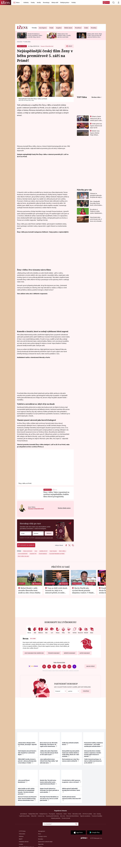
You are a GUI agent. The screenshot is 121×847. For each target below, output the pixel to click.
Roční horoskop (85, 653)
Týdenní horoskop (53, 653)
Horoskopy (46, 2)
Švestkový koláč (66, 818)
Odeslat (48, 532)
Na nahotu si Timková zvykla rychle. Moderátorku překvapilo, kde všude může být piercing (96, 211)
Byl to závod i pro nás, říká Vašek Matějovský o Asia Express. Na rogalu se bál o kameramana (48, 744)
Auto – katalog (97, 814)
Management (41, 831)
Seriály (39, 2)
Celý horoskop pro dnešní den (34, 653)
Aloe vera (62, 816)
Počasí (69, 814)
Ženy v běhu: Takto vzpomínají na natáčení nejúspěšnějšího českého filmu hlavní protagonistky (56, 494)
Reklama (21, 836)
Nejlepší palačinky (55, 818)
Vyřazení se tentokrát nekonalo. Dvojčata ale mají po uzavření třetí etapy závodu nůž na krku (96, 195)
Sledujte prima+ (64, 2)
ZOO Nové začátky (87, 814)
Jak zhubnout (23, 814)
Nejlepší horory (43, 814)
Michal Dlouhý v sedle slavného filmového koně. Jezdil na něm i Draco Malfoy (29, 590)
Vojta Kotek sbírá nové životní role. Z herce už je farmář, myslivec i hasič (96, 219)
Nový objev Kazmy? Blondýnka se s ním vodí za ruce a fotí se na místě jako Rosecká (49, 798)
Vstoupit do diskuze (26, 545)
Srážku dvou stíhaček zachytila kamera (70, 743)
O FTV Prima (22, 831)
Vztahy (33, 2)
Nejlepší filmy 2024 (33, 814)
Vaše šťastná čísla (59, 662)
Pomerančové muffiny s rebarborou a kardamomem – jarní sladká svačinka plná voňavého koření (93, 744)
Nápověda (40, 844)
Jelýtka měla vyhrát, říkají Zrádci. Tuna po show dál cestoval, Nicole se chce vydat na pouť (94, 36)
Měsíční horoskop (69, 653)
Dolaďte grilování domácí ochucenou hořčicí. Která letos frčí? (71, 798)
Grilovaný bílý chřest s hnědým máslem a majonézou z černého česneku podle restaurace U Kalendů (92, 753)
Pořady (74, 2)
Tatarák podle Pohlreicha (52, 816)
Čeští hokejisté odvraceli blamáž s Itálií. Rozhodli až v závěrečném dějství (27, 752)
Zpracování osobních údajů (45, 841)
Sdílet (70, 46)
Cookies (21, 844)
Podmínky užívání (23, 841)
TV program (52, 814)
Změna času (59, 814)
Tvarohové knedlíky (97, 816)
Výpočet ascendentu (85, 816)
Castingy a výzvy (42, 836)
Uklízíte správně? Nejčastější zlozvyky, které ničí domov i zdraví (71, 790)
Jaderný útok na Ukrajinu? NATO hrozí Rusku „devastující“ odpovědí (27, 744)
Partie (65, 814)
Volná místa (22, 834)
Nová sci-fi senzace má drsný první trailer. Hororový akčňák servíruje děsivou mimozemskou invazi (27, 798)
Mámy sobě (55, 2)
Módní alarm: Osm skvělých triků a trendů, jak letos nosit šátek (64, 35)
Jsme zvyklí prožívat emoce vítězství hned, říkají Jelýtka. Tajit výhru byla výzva (49, 761)
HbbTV (21, 839)
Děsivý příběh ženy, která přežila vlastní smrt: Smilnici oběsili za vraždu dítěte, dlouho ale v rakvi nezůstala (70, 753)
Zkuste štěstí (90, 666)
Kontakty (40, 839)
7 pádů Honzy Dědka (24, 816)
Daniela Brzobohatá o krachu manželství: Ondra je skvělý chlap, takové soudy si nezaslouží (35, 36)
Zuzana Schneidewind (47, 46)
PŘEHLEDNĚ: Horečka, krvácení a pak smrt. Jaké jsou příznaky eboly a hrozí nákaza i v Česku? (27, 761)
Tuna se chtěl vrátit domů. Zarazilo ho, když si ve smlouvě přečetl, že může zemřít (56, 591)
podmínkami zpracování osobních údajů (44, 537)
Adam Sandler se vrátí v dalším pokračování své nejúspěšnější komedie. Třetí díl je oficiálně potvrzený (26, 791)
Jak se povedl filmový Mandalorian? (23, 781)
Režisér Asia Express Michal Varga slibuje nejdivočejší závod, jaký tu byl (96, 134)
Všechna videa (96, 97)
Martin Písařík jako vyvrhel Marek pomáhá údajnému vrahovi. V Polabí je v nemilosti (82, 591)
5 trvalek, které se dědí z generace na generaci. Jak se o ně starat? (71, 781)
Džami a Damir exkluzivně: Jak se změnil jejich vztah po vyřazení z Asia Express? (96, 120)
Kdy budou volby (76, 814)
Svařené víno (41, 816)
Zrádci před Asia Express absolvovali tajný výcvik (96, 125)
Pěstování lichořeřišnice (72, 816)
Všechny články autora (64, 508)
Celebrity (26, 2)
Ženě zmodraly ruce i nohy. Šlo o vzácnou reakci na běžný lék (70, 760)
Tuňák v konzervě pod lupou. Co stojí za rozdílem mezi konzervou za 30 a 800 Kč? (93, 761)
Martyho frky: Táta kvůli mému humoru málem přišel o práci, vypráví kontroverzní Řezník (48, 782)
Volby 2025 (33, 816)
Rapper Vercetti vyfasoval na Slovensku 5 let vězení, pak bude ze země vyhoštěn (49, 790)
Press (39, 834)
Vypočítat (85, 690)
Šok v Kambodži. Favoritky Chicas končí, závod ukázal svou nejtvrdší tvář (96, 203)
